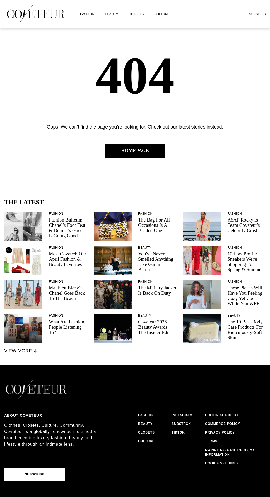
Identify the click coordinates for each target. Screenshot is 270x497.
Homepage (135, 150)
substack (181, 424)
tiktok (178, 432)
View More (21, 350)
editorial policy (222, 415)
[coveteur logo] (36, 14)
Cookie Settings (221, 463)
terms (211, 441)
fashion (87, 14)
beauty (111, 14)
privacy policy (220, 432)
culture (162, 14)
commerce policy (222, 424)
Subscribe (258, 14)
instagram (182, 415)
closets (136, 14)
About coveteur (23, 415)
